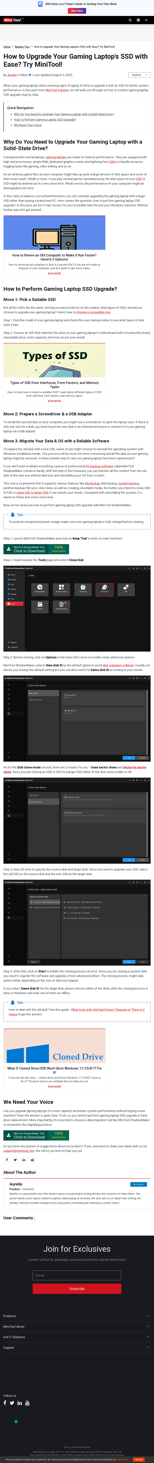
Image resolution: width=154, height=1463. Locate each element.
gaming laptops (56, 157)
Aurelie (12, 75)
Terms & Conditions (81, 1447)
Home (7, 46)
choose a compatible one (93, 312)
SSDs (112, 162)
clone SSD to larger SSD (32, 492)
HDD (139, 179)
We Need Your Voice (28, 125)
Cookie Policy (122, 1459)
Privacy (67, 1447)
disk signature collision (118, 665)
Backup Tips (22, 46)
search (130, 20)
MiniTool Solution (57, 90)
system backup (128, 483)
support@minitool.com (18, 1151)
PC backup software (99, 466)
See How (77, 10)
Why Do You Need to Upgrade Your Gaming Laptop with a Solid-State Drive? (64, 114)
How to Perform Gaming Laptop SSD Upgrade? (45, 119)
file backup (92, 483)
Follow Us (140, 1184)
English (136, 75)
